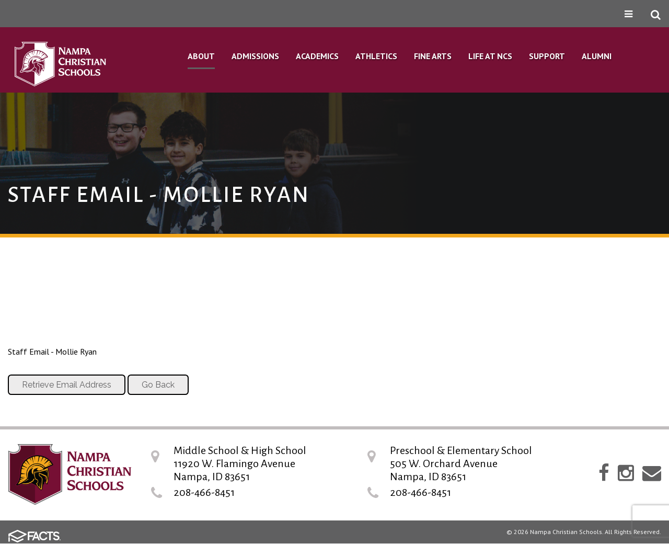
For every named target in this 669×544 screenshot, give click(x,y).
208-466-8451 (204, 492)
